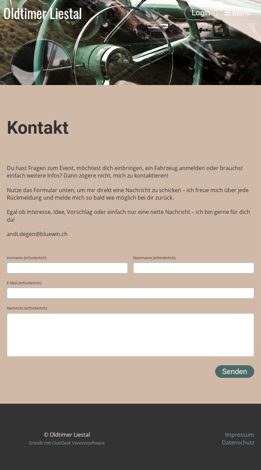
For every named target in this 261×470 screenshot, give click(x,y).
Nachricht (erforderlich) (27, 307)
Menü (237, 13)
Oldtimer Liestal (42, 12)
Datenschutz (238, 442)
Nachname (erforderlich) (154, 257)
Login (201, 13)
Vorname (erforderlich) (26, 257)
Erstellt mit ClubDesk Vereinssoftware (67, 443)
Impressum (239, 434)
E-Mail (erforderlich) (24, 282)
